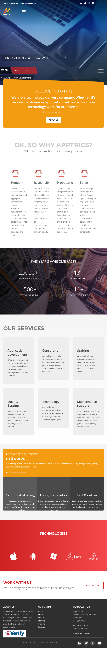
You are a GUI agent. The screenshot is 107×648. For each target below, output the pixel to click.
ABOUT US (53, 120)
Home (40, 611)
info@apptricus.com (81, 633)
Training (41, 624)
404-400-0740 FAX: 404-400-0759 (21, 3)
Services (41, 617)
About (40, 614)
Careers (41, 627)
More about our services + (16, 473)
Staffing (41, 620)
